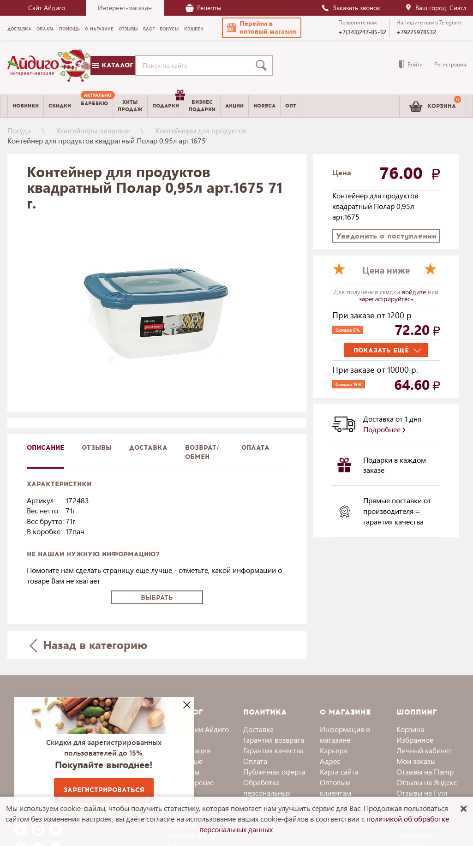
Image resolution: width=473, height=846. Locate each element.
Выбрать (157, 597)
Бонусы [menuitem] (169, 29)
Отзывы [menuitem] (128, 29)
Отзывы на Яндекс (426, 782)
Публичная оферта (274, 771)
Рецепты (204, 7)
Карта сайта (339, 771)
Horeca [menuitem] (264, 106)
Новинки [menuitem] (25, 106)
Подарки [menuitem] (168, 102)
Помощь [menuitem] (69, 29)
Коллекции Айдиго (198, 729)
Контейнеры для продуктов (201, 130)
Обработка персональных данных (266, 792)
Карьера (333, 750)
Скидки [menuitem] (59, 106)
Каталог (112, 65)
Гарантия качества (273, 750)
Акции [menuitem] (234, 106)
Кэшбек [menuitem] (194, 29)
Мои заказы (416, 761)
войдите (415, 291)
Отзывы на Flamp (425, 771)
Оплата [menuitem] (45, 29)
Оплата (255, 448)
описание (45, 448)
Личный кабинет (424, 750)
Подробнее (384, 429)
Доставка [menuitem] (19, 29)
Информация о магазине (345, 734)
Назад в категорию (88, 644)
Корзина (410, 729)
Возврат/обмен (202, 452)
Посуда (19, 130)
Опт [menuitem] (290, 106)
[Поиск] (263, 65)
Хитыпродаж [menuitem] (130, 105)
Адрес (330, 761)
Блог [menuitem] (149, 29)
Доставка (258, 729)
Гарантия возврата (273, 740)
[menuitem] (94, 106)
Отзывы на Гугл (421, 793)
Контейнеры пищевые (93, 130)
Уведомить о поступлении (386, 236)
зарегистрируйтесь (386, 298)
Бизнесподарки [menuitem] (202, 105)
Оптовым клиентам (335, 787)
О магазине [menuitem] (99, 29)
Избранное (414, 740)
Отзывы (97, 448)
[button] (261, 28)
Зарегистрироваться (103, 790)
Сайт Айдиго (46, 7)
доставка (148, 448)
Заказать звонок (350, 7)
